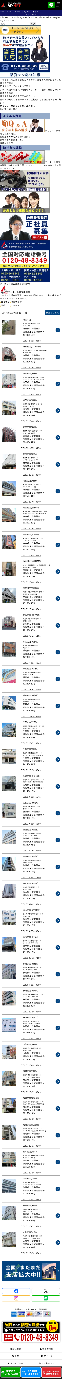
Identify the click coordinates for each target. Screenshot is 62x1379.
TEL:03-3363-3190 (31, 448)
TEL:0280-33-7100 (31, 877)
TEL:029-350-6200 (31, 823)
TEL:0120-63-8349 (31, 474)
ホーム (3, 11)
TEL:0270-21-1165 (31, 635)
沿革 (3, 305)
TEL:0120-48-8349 (31, 367)
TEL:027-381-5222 (31, 662)
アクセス (15, 305)
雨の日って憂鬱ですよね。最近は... (17, 105)
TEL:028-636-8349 (31, 931)
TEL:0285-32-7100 (31, 957)
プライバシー (15, 1363)
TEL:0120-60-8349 (31, 770)
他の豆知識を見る (9, 109)
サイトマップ (47, 1363)
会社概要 (5, 301)
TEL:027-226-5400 (31, 716)
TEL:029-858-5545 (31, 796)
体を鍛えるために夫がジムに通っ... (17, 96)
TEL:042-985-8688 (31, 340)
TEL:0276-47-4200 (31, 689)
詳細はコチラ (6, 143)
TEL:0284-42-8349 (31, 904)
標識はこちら (52, 312)
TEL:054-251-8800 (31, 984)
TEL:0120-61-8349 (31, 743)
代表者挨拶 (16, 301)
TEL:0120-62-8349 (31, 1226)
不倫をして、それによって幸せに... (17, 86)
